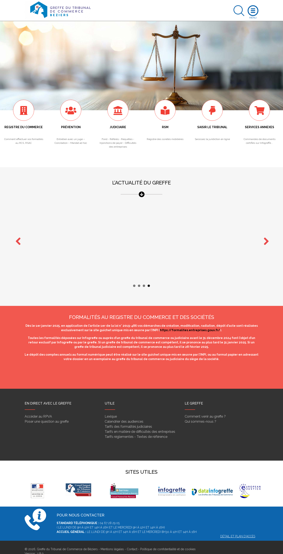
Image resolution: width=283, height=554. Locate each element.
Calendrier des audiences (124, 413)
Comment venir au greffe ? (205, 408)
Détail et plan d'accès (237, 528)
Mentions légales (112, 541)
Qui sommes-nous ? (200, 413)
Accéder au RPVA (38, 408)
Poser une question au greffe (47, 413)
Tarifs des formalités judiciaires (128, 418)
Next (264, 237)
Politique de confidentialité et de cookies (168, 541)
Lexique (111, 408)
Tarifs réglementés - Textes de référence (136, 428)
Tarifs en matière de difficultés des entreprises (140, 423)
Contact (132, 541)
